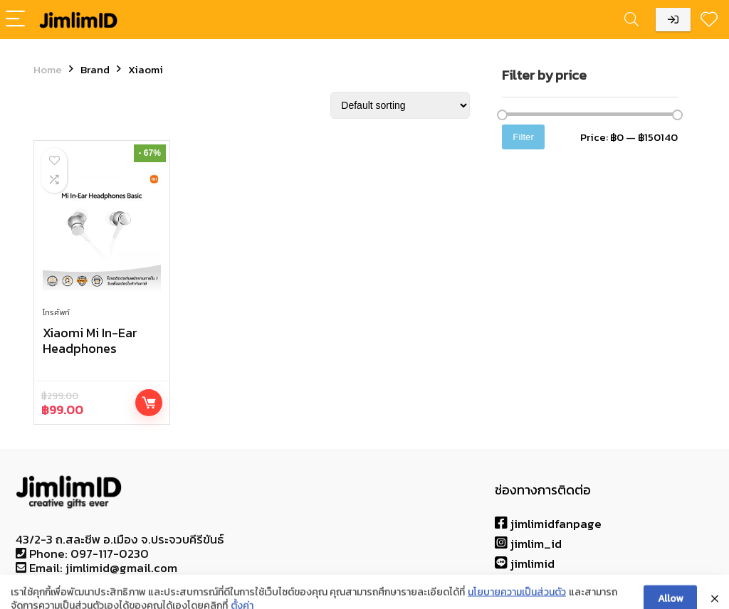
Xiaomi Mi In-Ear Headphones (90, 340)
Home (47, 69)
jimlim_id (528, 543)
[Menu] (17, 19)
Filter (523, 137)
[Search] (631, 19)
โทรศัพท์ (56, 312)
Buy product (148, 402)
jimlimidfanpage (548, 523)
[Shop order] (400, 105)
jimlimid (525, 563)
